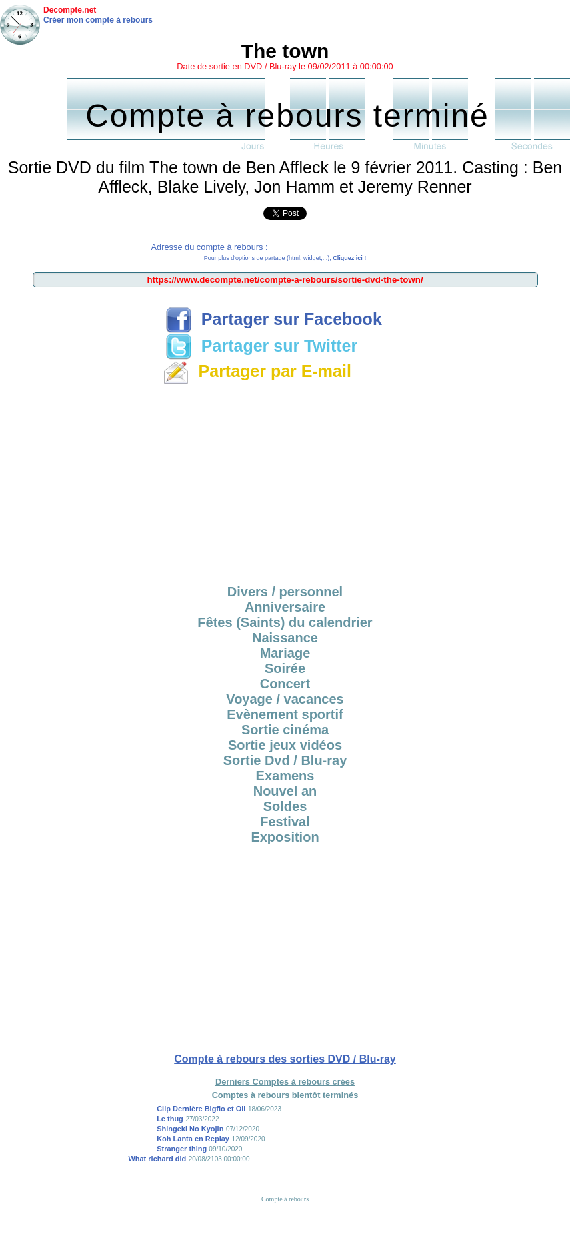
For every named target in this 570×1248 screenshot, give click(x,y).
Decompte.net (69, 10)
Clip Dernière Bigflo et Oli (201, 1109)
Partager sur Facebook (273, 319)
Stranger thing (183, 1149)
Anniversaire (285, 607)
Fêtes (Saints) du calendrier (284, 622)
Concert (285, 683)
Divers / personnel (285, 591)
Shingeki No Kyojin (190, 1129)
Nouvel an (285, 791)
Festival (284, 821)
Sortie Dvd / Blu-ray (285, 760)
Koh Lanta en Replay (193, 1139)
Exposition (285, 837)
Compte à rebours (285, 1199)
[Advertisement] (285, 482)
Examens (285, 775)
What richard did (157, 1159)
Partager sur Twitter (261, 345)
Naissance (285, 637)
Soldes (285, 806)
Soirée (285, 668)
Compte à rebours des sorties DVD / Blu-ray (285, 1059)
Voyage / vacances (284, 699)
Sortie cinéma (285, 729)
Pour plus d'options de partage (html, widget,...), (285, 258)
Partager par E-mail (257, 371)
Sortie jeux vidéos (285, 745)
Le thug (170, 1119)
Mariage (285, 653)
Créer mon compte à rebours (98, 20)
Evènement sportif (285, 714)
